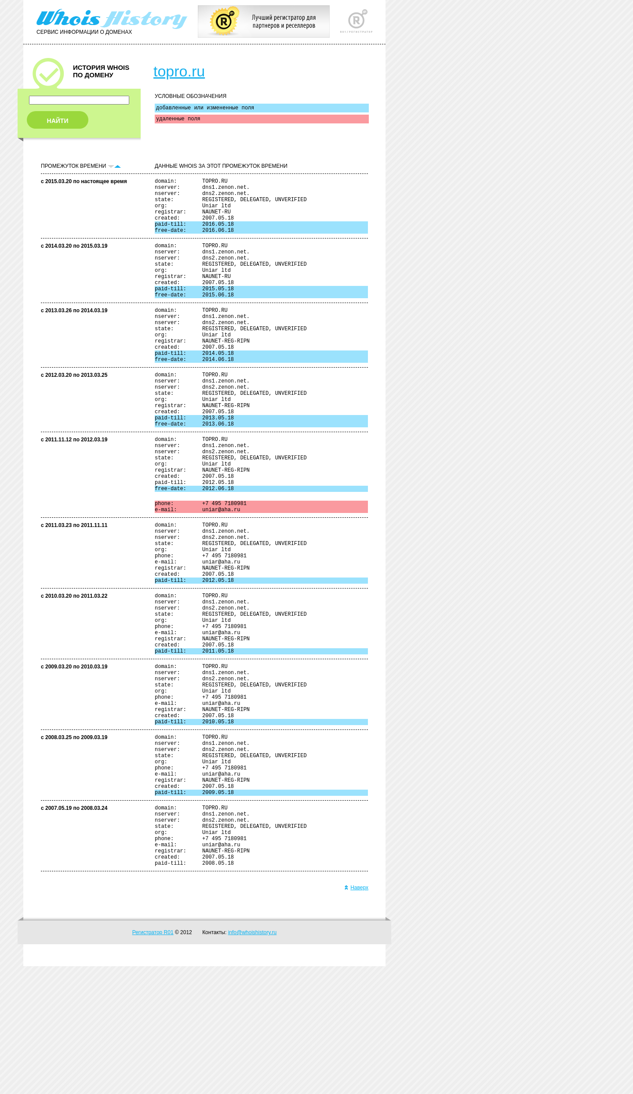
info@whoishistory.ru (252, 1060)
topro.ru (179, 71)
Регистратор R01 (153, 1060)
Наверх (356, 1015)
